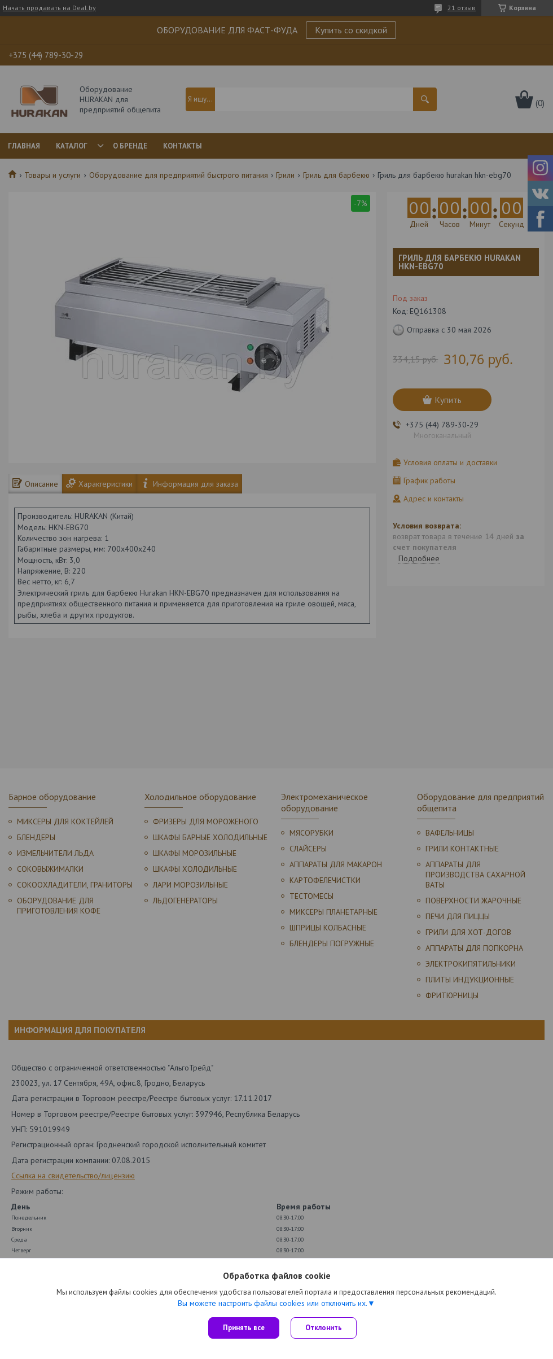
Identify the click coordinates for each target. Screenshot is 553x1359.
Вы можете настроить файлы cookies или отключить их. (272, 1303)
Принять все (244, 1327)
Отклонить (323, 1327)
